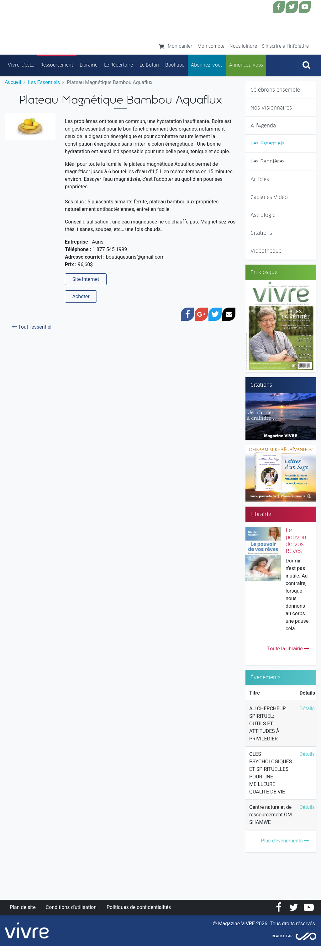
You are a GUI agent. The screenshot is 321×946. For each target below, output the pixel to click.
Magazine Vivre (60, 25)
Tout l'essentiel (31, 327)
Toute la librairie (288, 649)
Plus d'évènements (285, 841)
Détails (307, 709)
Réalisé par (282, 936)
